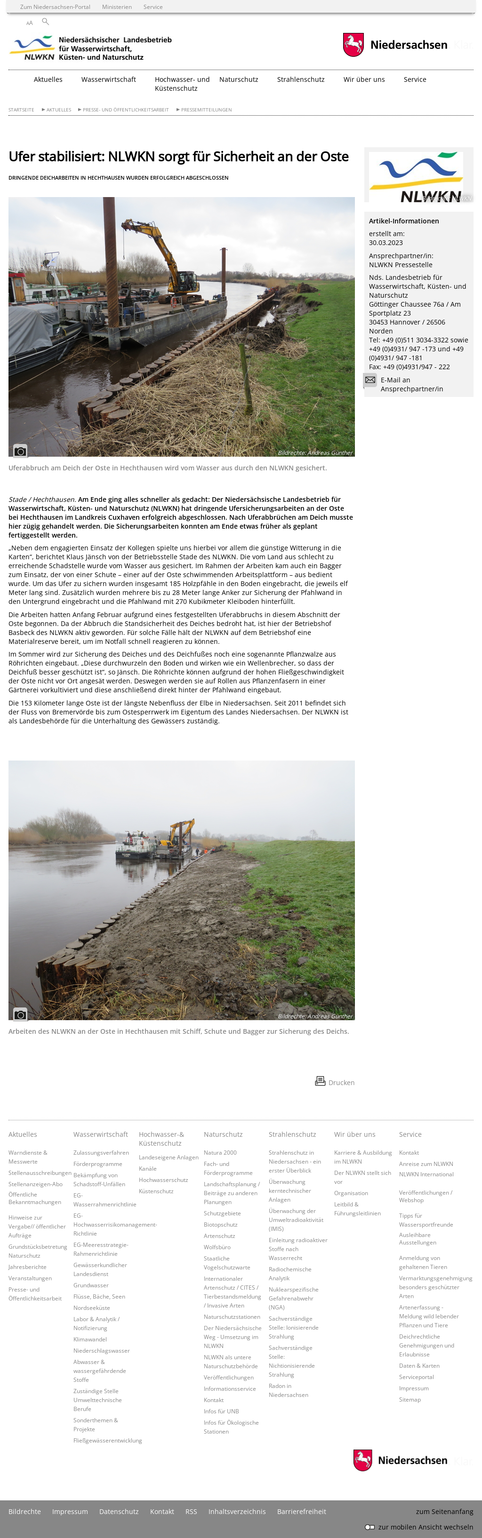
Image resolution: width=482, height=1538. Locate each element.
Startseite (21, 110)
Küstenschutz (156, 1191)
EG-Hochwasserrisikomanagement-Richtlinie (115, 1224)
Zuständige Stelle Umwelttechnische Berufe (97, 1399)
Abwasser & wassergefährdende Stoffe (99, 1370)
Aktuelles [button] (48, 79)
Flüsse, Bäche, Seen (99, 1296)
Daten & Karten (419, 1365)
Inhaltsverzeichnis (237, 1511)
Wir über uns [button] (364, 79)
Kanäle (148, 1168)
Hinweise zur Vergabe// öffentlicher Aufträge (37, 1226)
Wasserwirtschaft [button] (108, 79)
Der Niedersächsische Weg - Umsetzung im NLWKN (233, 1336)
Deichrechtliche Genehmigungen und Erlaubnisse (426, 1345)
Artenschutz (219, 1235)
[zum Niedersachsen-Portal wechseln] (395, 55)
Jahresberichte (27, 1266)
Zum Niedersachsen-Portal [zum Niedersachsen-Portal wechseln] (55, 6)
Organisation (351, 1193)
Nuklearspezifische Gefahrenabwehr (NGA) (294, 1298)
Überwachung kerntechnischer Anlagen (290, 1190)
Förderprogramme (97, 1163)
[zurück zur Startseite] (90, 49)
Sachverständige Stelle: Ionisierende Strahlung (294, 1327)
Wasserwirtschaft (100, 1134)
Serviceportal (416, 1376)
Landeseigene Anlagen (169, 1157)
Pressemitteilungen (206, 110)
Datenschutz (119, 1511)
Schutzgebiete (222, 1213)
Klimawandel (90, 1339)
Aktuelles (59, 110)
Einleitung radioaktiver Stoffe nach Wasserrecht (298, 1248)
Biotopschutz (221, 1224)
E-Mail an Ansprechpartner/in (406, 384)
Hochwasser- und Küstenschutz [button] (182, 84)
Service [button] (415, 79)
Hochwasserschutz (163, 1179)
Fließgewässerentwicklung (107, 1440)
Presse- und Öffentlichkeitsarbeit (126, 110)
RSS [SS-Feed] (191, 1511)
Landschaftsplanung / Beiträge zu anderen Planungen (232, 1192)
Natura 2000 (220, 1152)
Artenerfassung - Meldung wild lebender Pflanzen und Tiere (429, 1316)
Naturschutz (223, 1134)
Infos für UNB (221, 1411)
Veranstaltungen (30, 1278)
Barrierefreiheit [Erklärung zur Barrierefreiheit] (301, 1511)
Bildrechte (24, 1511)
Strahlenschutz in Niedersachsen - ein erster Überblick (295, 1161)
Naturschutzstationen (232, 1316)
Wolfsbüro (217, 1247)
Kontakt (214, 1399)
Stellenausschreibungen (40, 1172)
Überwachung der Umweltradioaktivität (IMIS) (296, 1219)
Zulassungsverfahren (101, 1152)
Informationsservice (230, 1388)
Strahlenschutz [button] (301, 79)
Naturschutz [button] (238, 79)
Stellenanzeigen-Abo (35, 1184)
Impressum (414, 1388)
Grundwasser (91, 1285)
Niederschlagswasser (101, 1350)
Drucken (342, 1082)
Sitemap (410, 1399)
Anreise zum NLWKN (426, 1163)
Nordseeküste (91, 1307)
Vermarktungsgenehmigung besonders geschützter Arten (436, 1287)
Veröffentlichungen (229, 1377)
